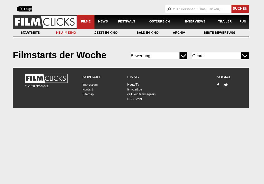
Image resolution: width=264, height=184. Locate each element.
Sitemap (88, 94)
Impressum (90, 84)
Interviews (195, 22)
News (103, 22)
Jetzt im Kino (106, 33)
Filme (86, 22)
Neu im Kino (66, 33)
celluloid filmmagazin (141, 94)
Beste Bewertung (219, 33)
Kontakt (91, 77)
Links (133, 77)
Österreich (159, 22)
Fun (242, 22)
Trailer (225, 22)
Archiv (179, 33)
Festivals (126, 22)
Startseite (30, 33)
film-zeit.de (134, 89)
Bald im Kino (147, 33)
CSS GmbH (135, 99)
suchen (240, 9)
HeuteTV (133, 84)
